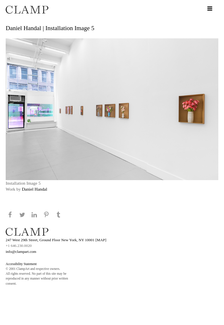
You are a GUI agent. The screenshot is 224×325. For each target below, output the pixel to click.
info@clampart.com (21, 251)
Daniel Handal (34, 189)
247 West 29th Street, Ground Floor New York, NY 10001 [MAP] (56, 240)
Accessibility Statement (21, 264)
